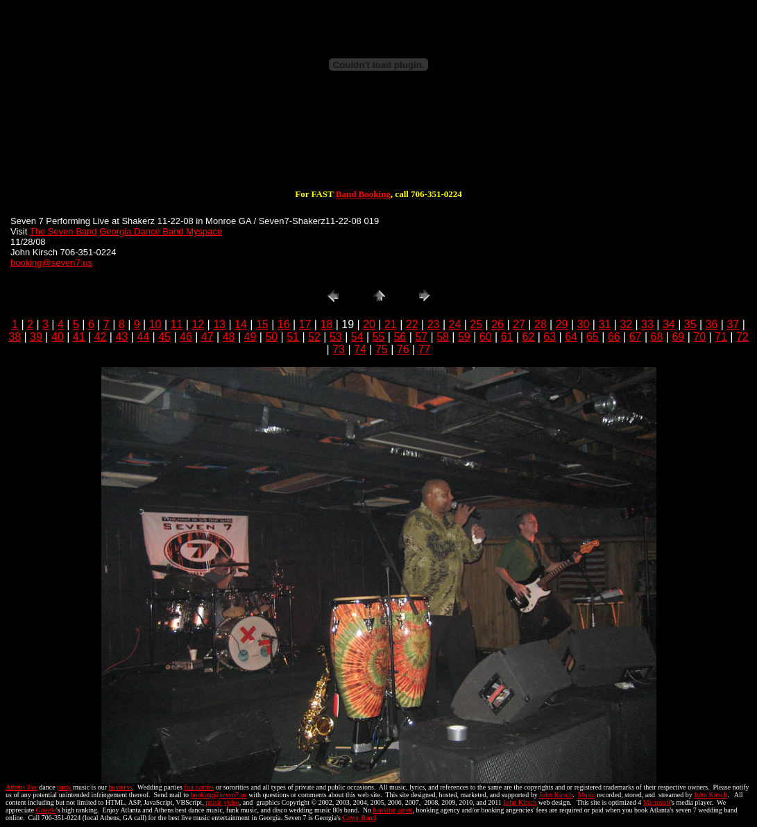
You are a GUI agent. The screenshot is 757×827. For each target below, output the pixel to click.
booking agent (393, 810)
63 (549, 337)
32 (626, 324)
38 (14, 337)
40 (57, 337)
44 (143, 337)
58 (442, 337)
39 (36, 337)
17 (305, 324)
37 (732, 324)
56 (399, 337)
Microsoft (656, 802)
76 (403, 349)
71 (721, 337)
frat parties (199, 787)
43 (121, 337)
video (231, 802)
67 (635, 337)
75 (381, 349)
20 (369, 324)
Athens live (21, 787)
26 (497, 324)
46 (186, 337)
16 (284, 324)
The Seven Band (63, 231)
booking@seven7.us (51, 262)
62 (528, 337)
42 (100, 337)
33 (647, 324)
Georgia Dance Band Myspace (160, 231)
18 (326, 324)
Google (46, 810)
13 (219, 324)
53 (336, 337)
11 (177, 324)
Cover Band (359, 817)
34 (669, 324)
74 (360, 349)
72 (742, 337)
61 (507, 337)
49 (250, 337)
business (121, 787)
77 (424, 349)
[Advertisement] (378, 144)
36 (712, 324)
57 (421, 337)
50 (271, 337)
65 (592, 337)
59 (464, 337)
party (64, 787)
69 (678, 337)
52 (314, 337)
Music (586, 795)
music (213, 802)
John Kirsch (555, 795)
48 (229, 337)
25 (476, 324)
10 (155, 324)
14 (241, 324)
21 (390, 324)
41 (79, 337)
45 (164, 337)
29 (562, 324)
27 (519, 324)
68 (657, 337)
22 (412, 324)
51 (293, 337)
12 (198, 324)
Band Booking (363, 194)
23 (433, 324)
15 (262, 324)
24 (455, 324)
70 (699, 337)
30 (583, 324)
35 (690, 324)
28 (540, 324)
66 (614, 337)
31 (604, 324)
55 (379, 337)
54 (357, 337)
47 (207, 337)
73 (338, 349)
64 (571, 337)
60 (485, 337)
